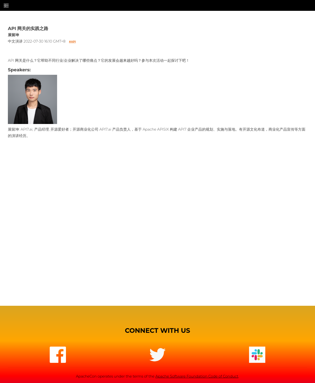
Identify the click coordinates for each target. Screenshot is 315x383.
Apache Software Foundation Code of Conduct (196, 376)
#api (72, 41)
